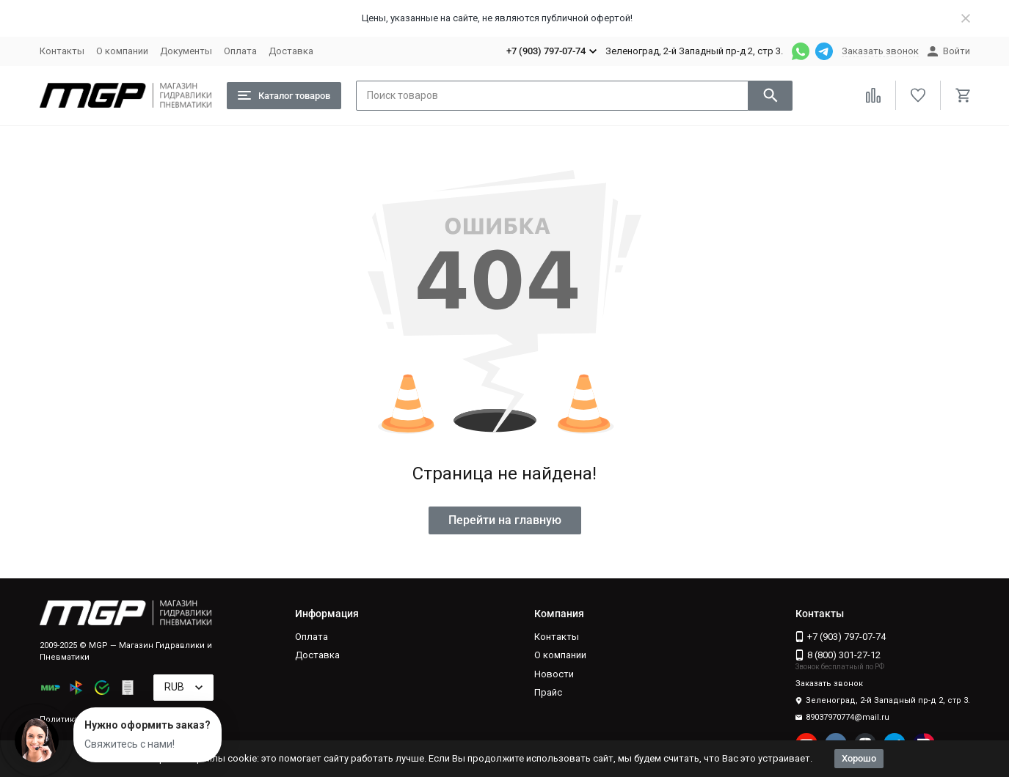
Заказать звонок (880, 50)
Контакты (62, 50)
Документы (186, 50)
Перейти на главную (504, 520)
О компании (122, 50)
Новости (554, 674)
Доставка (291, 50)
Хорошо (859, 758)
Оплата (240, 50)
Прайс (548, 692)
